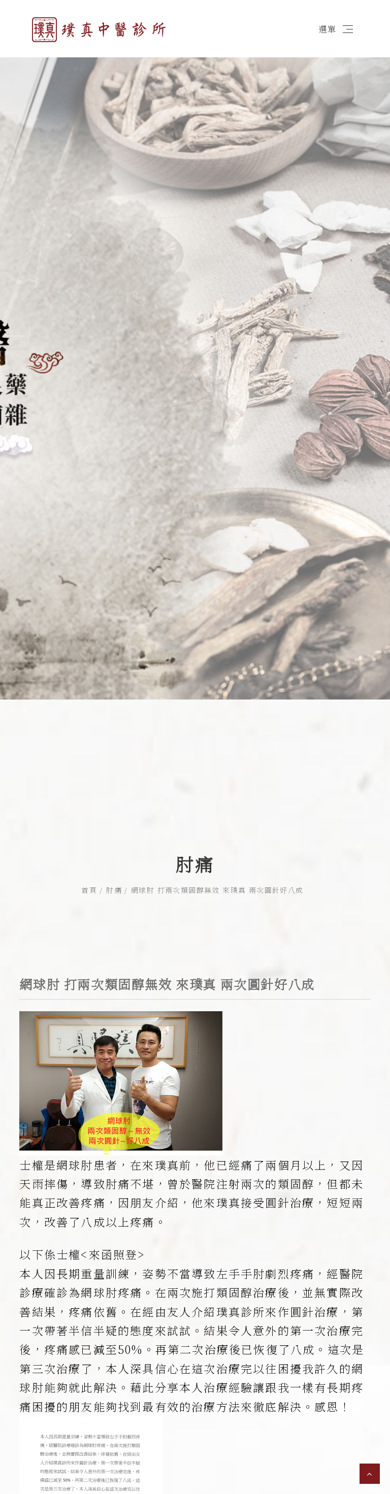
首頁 (89, 822)
